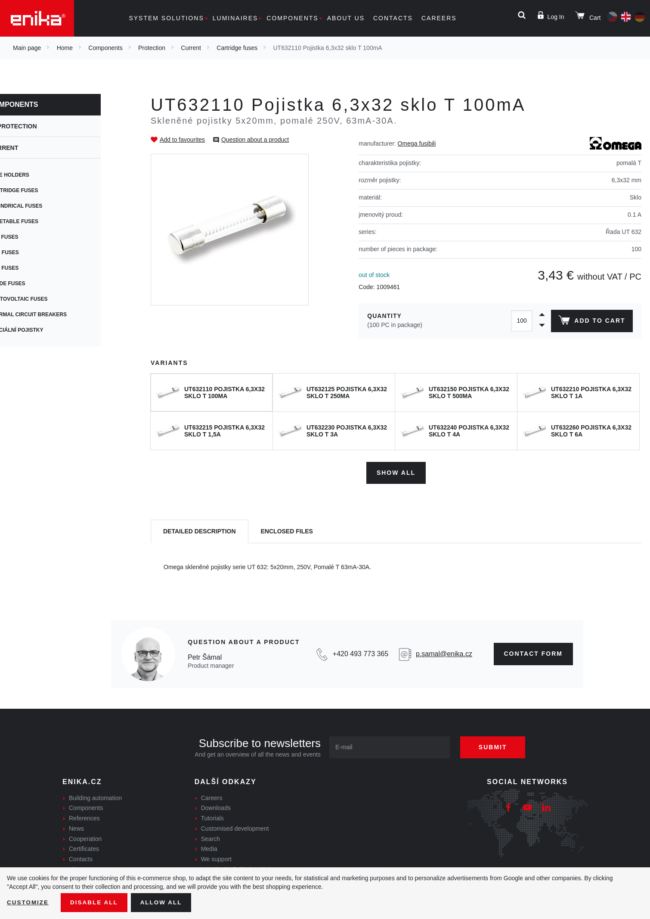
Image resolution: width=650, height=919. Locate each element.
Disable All (96, 902)
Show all (396, 471)
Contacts (393, 18)
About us (346, 18)
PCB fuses (32, 237)
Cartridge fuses (237, 47)
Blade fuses (35, 283)
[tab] (199, 530)
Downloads (216, 807)
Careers (439, 18)
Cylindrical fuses (44, 206)
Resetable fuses (42, 221)
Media (209, 847)
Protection (151, 47)
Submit (496, 745)
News (76, 827)
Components (292, 18)
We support (216, 858)
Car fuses (32, 268)
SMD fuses (32, 252)
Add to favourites (182, 139)
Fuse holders (37, 175)
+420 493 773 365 (360, 653)
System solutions (166, 18)
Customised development (235, 827)
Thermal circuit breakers (56, 315)
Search (210, 837)
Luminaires (235, 18)
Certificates (84, 847)
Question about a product (255, 139)
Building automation (95, 796)
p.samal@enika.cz (444, 653)
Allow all (164, 902)
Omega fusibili (417, 143)
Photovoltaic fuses (46, 299)
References (84, 817)
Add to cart (591, 321)
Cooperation (85, 837)
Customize (28, 902)
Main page (27, 47)
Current (191, 47)
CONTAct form (533, 652)
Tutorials (212, 817)
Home (65, 47)
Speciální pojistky (44, 330)
